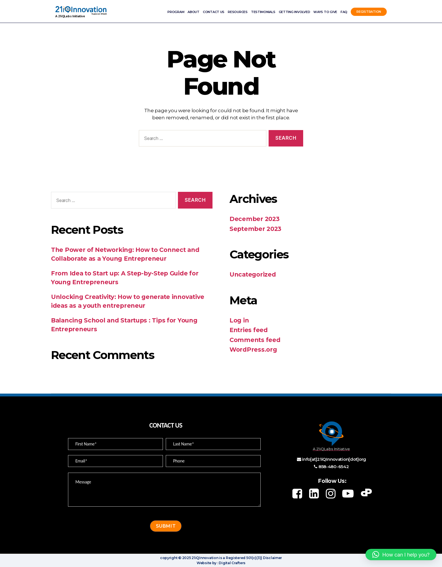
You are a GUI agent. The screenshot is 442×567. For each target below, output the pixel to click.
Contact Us (213, 12)
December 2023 (255, 218)
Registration (368, 12)
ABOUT (193, 12)
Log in (239, 320)
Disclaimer (272, 558)
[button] (401, 554)
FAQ (344, 12)
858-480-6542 (333, 466)
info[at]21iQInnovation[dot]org (334, 459)
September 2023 (255, 228)
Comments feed (255, 339)
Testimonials (263, 12)
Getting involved (294, 12)
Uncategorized (253, 274)
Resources (238, 12)
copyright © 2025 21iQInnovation (189, 558)
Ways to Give (325, 12)
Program (175, 12)
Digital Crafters (231, 563)
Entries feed (249, 330)
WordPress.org (253, 349)
